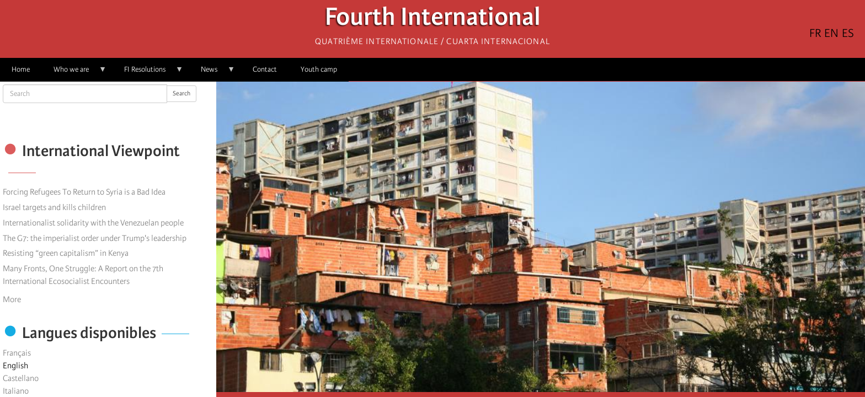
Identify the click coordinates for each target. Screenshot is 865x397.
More (12, 299)
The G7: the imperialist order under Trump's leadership (94, 238)
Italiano (16, 391)
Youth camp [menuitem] (319, 69)
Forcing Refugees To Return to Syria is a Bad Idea (84, 192)
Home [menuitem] (21, 69)
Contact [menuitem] (265, 69)
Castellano (21, 378)
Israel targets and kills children (54, 207)
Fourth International (433, 19)
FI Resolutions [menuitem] (148, 73)
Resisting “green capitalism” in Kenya (66, 253)
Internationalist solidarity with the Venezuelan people (93, 223)
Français (17, 353)
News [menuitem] (212, 73)
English (15, 366)
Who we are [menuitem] (74, 73)
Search (181, 93)
